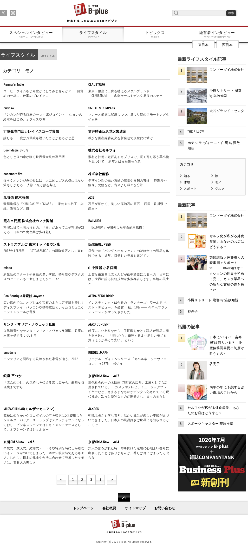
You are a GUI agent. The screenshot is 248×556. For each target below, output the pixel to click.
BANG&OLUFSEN (99, 244)
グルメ (220, 189)
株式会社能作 (98, 174)
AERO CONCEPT (99, 324)
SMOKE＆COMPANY (101, 108)
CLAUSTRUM (96, 84)
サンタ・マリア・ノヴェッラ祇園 (29, 324)
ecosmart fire (12, 174)
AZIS (91, 197)
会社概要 (109, 508)
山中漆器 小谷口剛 (102, 268)
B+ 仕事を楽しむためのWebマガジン (91, 13)
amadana (9, 352)
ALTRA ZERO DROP (101, 296)
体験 (187, 182)
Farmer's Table (13, 84)
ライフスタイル (93, 34)
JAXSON (93, 409)
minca (7, 268)
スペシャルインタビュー (31, 34)
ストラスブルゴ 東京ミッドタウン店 (31, 244)
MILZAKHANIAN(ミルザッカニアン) (28, 409)
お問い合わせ (164, 508)
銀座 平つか (12, 376)
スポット (190, 189)
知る (187, 176)
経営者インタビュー (217, 34)
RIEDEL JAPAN (98, 352)
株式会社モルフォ (102, 150)
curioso (8, 108)
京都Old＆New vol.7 (103, 376)
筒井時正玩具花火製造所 (107, 131)
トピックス (155, 34)
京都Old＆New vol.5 (18, 442)
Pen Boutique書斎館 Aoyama (23, 296)
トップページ (83, 508)
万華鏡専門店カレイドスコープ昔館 (31, 131)
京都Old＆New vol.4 (103, 442)
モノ (218, 182)
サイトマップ (135, 508)
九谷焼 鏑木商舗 (16, 197)
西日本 (227, 45)
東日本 (203, 45)
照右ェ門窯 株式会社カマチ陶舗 (28, 221)
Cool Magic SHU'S (15, 150)
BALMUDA (94, 221)
